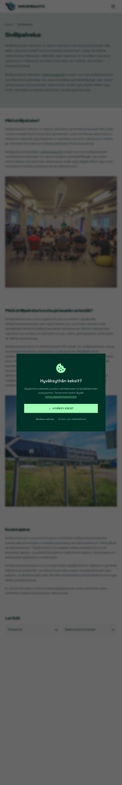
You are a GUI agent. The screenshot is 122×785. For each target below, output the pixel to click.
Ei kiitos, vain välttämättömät (72, 419)
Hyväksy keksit (61, 408)
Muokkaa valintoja (45, 419)
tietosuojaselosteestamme (60, 396)
